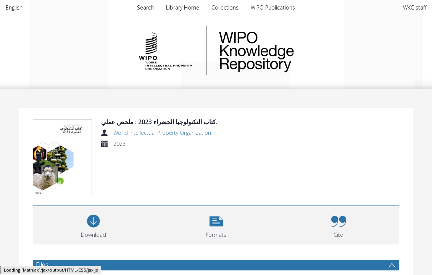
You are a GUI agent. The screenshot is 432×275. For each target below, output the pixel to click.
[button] (216, 224)
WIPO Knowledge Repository (288, 50)
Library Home (182, 7)
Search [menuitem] (145, 7)
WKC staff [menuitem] (414, 7)
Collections (225, 7)
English (14, 7)
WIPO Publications (273, 7)
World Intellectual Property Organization (162, 132)
